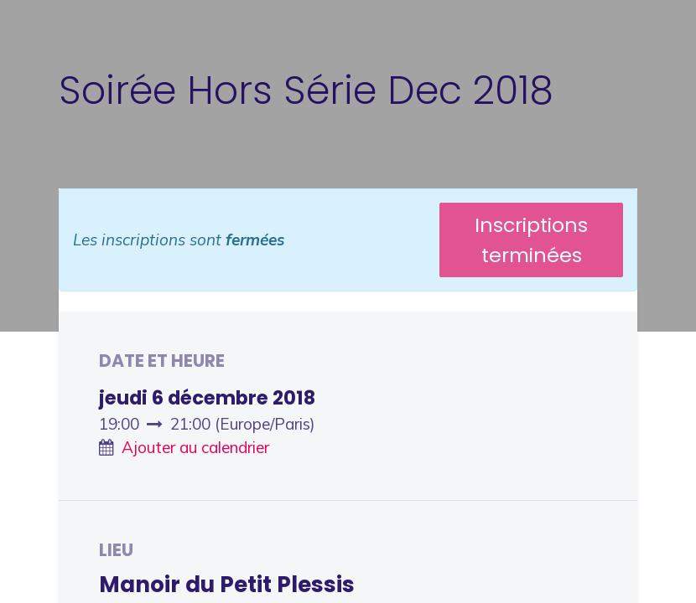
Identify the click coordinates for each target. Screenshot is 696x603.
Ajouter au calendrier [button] (195, 447)
